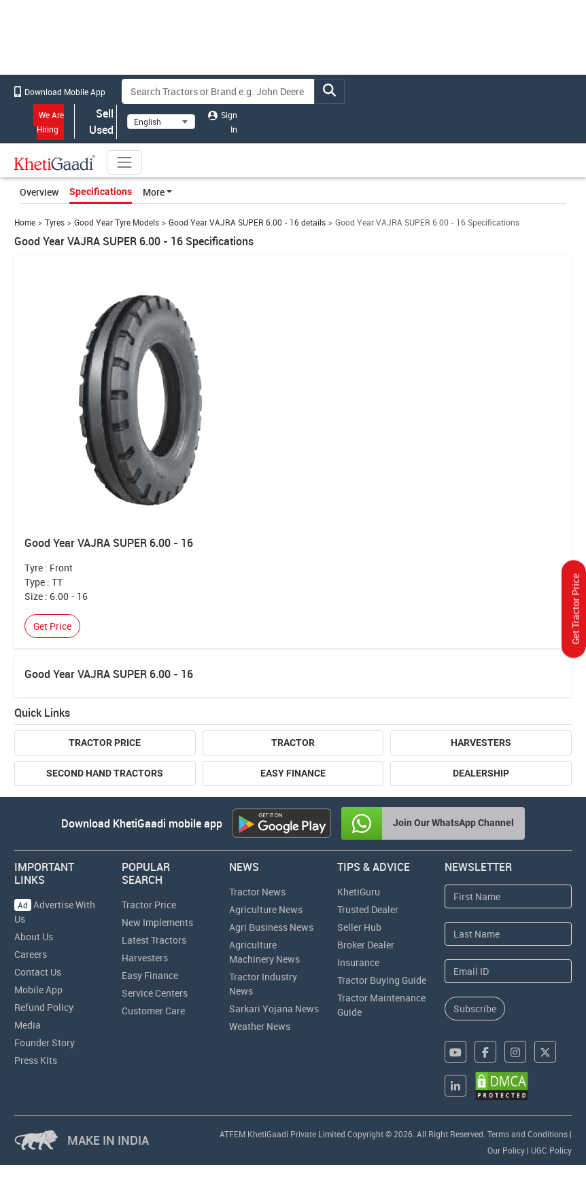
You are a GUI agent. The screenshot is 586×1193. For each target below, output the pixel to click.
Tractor (293, 742)
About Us (33, 936)
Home (24, 222)
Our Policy (506, 1150)
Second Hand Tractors (104, 773)
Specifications (100, 191)
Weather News (259, 1026)
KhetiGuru (358, 891)
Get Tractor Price (575, 609)
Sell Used (95, 121)
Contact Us (37, 971)
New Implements (157, 922)
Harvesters (481, 742)
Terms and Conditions (527, 1133)
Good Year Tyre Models (116, 222)
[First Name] (508, 896)
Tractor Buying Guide (381, 980)
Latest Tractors (154, 939)
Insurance (358, 962)
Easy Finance (293, 773)
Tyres (55, 222)
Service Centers (155, 992)
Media (27, 1024)
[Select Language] (161, 121)
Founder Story (44, 1042)
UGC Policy (551, 1150)
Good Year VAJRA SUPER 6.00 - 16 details (247, 222)
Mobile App (38, 989)
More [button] (154, 191)
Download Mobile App (59, 91)
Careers (30, 954)
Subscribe (474, 1008)
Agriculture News (266, 909)
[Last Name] (508, 934)
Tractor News (257, 891)
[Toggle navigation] (124, 162)
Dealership (481, 773)
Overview (39, 191)
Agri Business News (271, 927)
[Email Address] (508, 971)
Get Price (52, 626)
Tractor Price (105, 742)
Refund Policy (43, 1007)
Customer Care (153, 1010)
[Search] (218, 91)
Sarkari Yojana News (274, 1008)
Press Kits (35, 1060)
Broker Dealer (365, 944)
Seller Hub (359, 927)
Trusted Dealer (367, 909)
